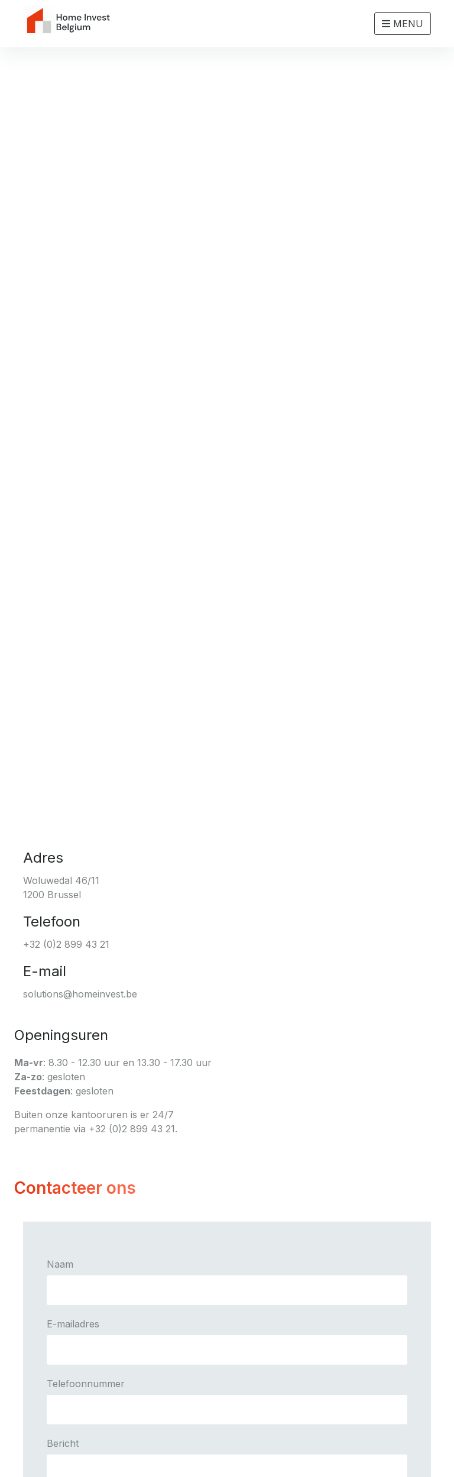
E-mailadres (73, 1324)
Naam (60, 1264)
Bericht (63, 1443)
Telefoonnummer (86, 1383)
